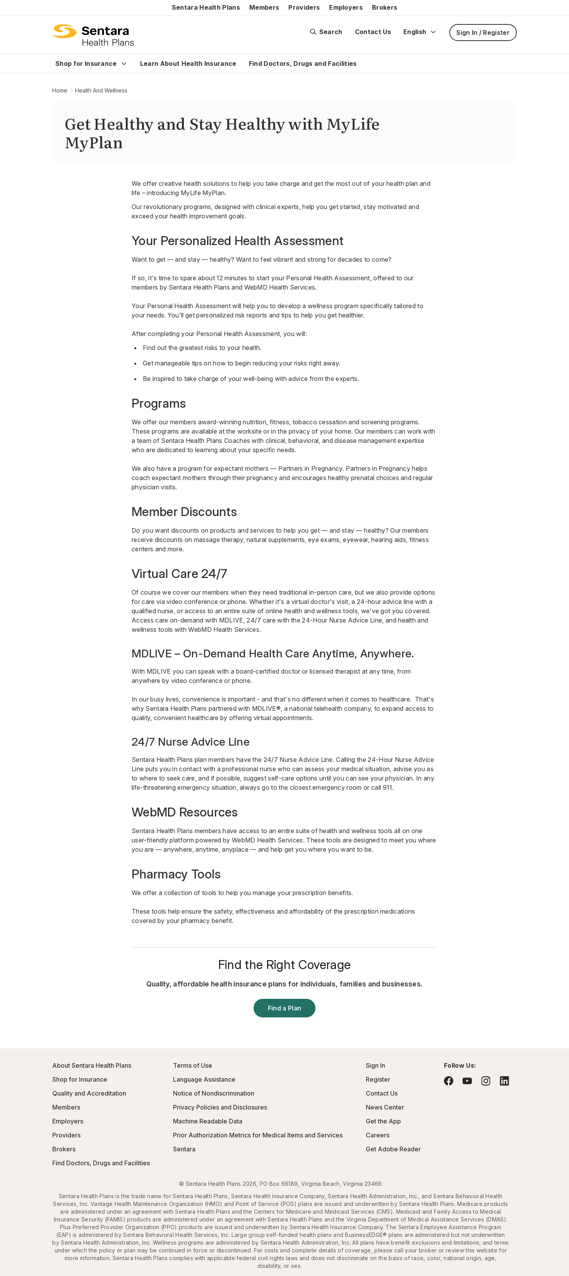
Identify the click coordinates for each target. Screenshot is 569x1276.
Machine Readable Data (207, 1121)
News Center (385, 1107)
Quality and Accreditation (89, 1093)
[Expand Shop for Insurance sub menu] (124, 63)
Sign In (375, 1065)
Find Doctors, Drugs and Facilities (303, 63)
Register (378, 1079)
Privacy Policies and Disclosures (220, 1107)
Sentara (184, 1149)
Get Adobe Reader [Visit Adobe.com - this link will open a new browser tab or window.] (393, 1149)
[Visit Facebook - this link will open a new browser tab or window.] (448, 1081)
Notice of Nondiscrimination (213, 1093)
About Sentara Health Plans (91, 1065)
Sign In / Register (483, 32)
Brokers (384, 7)
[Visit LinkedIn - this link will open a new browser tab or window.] (504, 1080)
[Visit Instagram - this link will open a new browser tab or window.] (485, 1080)
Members (264, 7)
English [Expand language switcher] (420, 32)
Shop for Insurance (86, 63)
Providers (304, 7)
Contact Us (373, 32)
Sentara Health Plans (206, 7)
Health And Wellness (101, 90)
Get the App (383, 1121)
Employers (346, 7)
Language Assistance (204, 1079)
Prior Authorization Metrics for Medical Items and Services (258, 1135)
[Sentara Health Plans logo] (93, 35)
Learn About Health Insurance (188, 63)
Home (59, 90)
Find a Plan (285, 1008)
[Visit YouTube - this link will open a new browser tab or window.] (467, 1080)
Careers (377, 1135)
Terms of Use (192, 1065)
